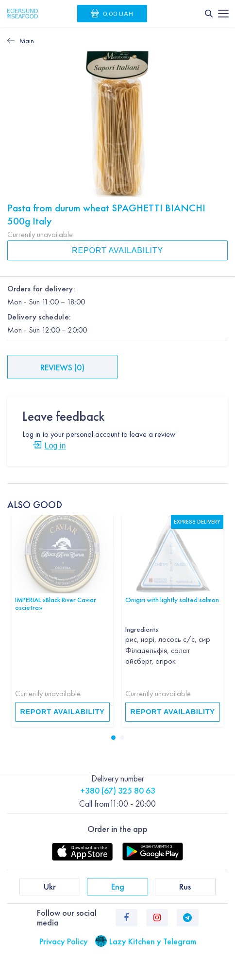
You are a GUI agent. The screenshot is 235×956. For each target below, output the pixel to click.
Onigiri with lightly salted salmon (172, 600)
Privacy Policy (63, 941)
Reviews (62, 367)
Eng (117, 886)
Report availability (117, 250)
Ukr (50, 886)
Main (26, 40)
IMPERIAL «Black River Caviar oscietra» (55, 604)
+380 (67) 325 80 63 (117, 790)
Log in (55, 445)
